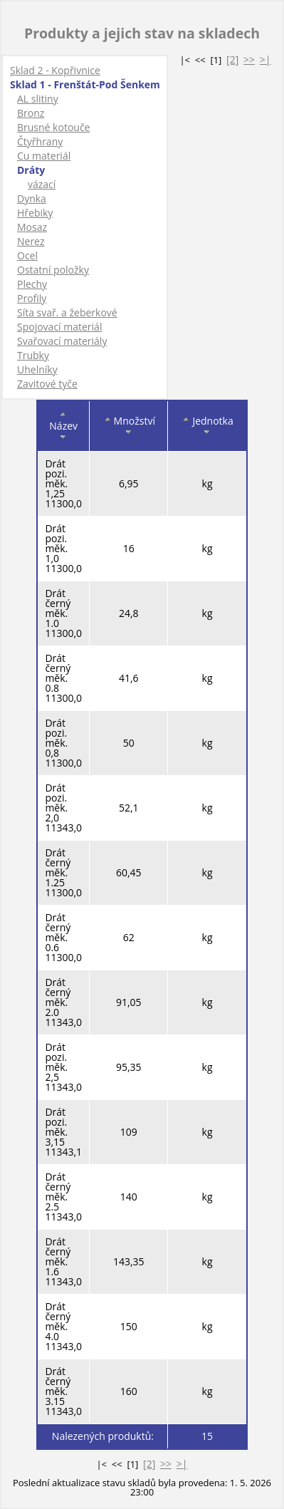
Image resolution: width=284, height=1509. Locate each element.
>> (249, 59)
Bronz (30, 113)
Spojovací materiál (59, 326)
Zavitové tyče (47, 383)
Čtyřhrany (40, 141)
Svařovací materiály (62, 341)
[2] (232, 59)
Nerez (31, 241)
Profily (31, 298)
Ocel (27, 255)
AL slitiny (37, 98)
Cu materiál (43, 155)
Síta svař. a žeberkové (67, 312)
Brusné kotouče (53, 127)
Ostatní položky (53, 269)
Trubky (33, 355)
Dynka (31, 198)
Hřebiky (35, 212)
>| (265, 59)
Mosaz (32, 227)
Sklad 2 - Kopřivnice (55, 70)
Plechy (32, 284)
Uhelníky (37, 369)
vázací (42, 184)
